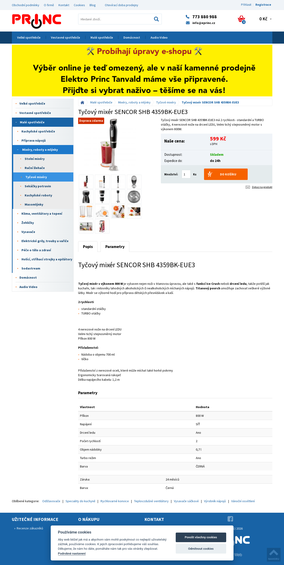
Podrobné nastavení (72, 553)
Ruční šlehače (35, 168)
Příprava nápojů (33, 140)
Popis (88, 246)
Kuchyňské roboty (38, 195)
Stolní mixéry (35, 159)
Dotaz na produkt (262, 187)
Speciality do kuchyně (80, 501)
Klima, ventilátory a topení (41, 213)
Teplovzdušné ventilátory (151, 501)
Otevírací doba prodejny (121, 5)
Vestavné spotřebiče (65, 37)
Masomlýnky (34, 204)
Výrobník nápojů (215, 501)
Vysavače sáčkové (186, 501)
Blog (93, 5)
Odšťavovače (51, 501)
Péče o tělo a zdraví (36, 250)
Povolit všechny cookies (201, 537)
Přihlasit (246, 5)
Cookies (79, 5)
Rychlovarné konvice (115, 501)
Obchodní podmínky (25, 5)
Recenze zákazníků (30, 528)
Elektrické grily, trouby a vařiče (45, 241)
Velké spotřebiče (28, 37)
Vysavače (28, 232)
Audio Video (159, 37)
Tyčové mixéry (36, 177)
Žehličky (27, 223)
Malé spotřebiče (101, 37)
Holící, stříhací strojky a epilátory (46, 259)
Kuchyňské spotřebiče (38, 131)
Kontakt (63, 5)
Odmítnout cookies (200, 548)
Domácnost (131, 37)
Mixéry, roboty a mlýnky (40, 150)
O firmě (49, 5)
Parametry (115, 246)
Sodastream (30, 268)
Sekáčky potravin (38, 186)
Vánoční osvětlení (243, 501)
